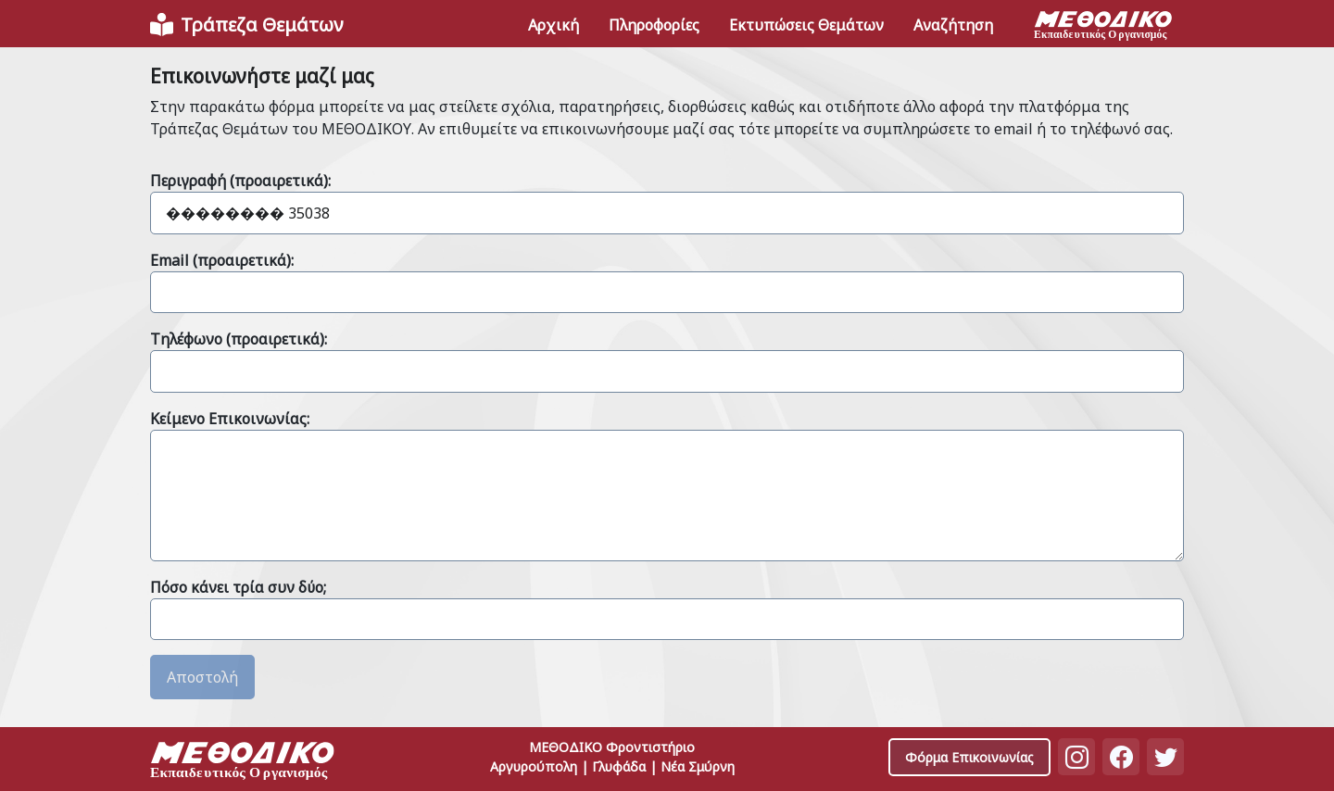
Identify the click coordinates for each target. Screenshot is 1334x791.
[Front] (246, 25)
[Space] (242, 763)
